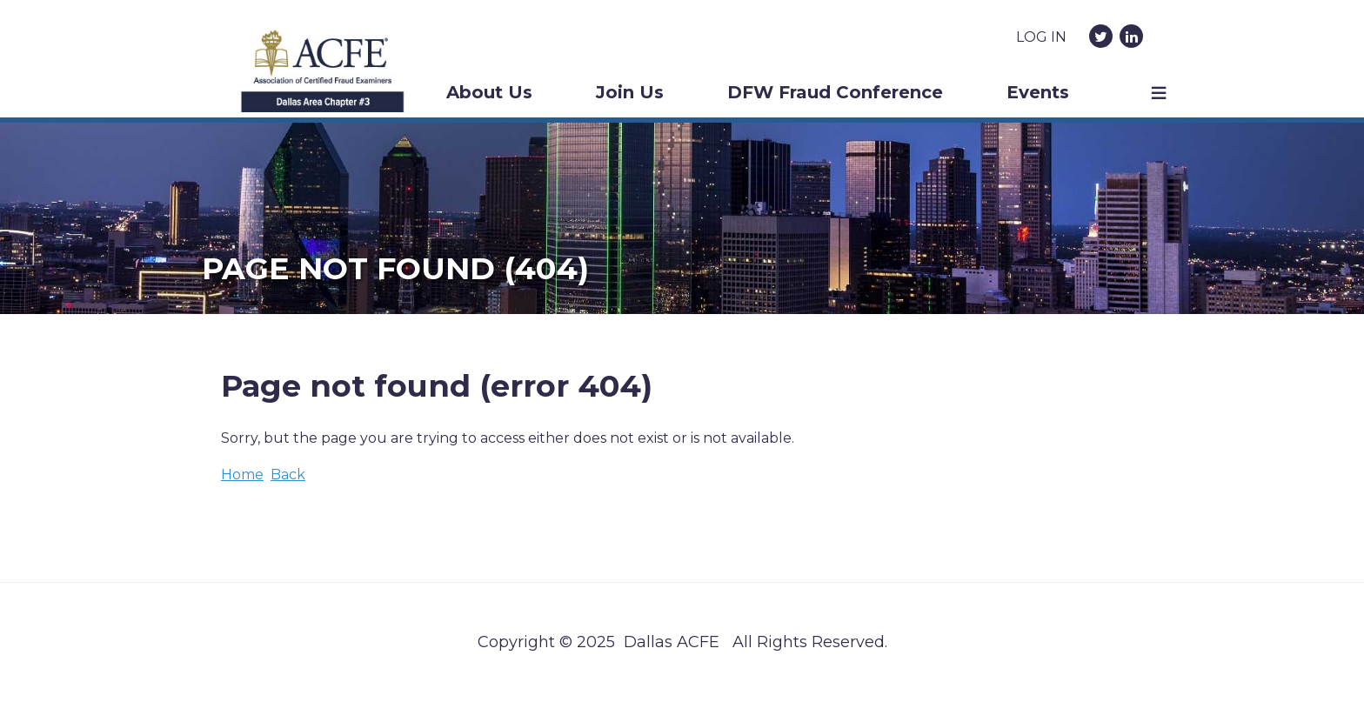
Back (288, 474)
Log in (1041, 37)
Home (242, 474)
